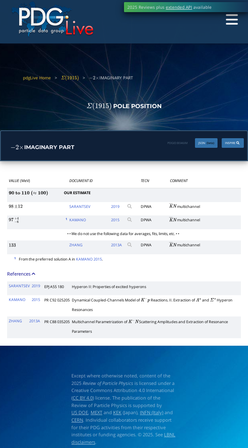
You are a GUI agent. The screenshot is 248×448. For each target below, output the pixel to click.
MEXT (96, 413)
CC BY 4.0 (83, 398)
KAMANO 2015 (89, 259)
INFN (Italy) (151, 413)
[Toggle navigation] (230, 19)
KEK (117, 413)
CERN (77, 420)
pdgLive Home (37, 78)
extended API (179, 7)
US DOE (79, 413)
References (21, 274)
